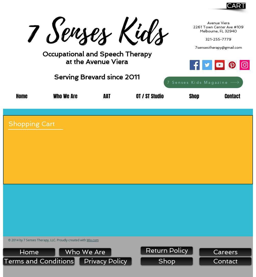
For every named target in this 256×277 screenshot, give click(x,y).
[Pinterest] (232, 65)
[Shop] (167, 261)
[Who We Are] (85, 252)
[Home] (29, 252)
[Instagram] (245, 65)
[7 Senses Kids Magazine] (203, 82)
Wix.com (93, 240)
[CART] (236, 6)
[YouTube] (220, 65)
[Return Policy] (167, 251)
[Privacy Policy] (106, 261)
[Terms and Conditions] (38, 261)
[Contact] (225, 261)
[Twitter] (207, 65)
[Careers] (225, 252)
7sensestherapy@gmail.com (218, 47)
